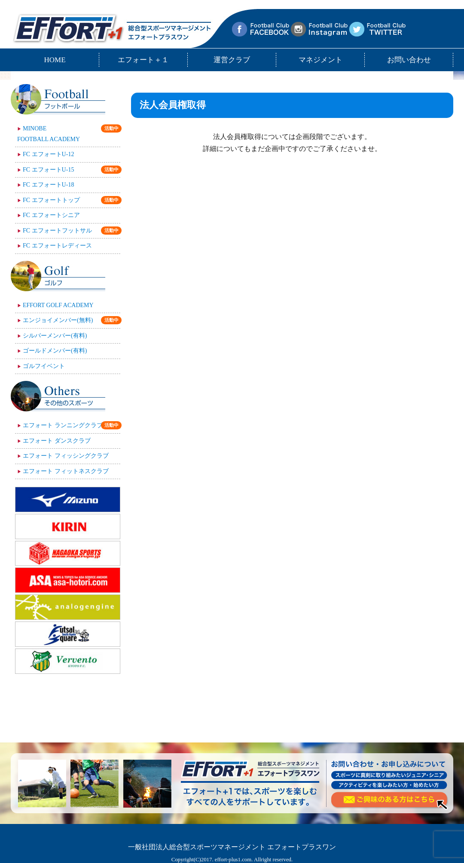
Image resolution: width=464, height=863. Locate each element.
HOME (54, 60)
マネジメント (320, 60)
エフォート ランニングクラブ (71, 425)
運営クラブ (232, 60)
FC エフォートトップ (71, 200)
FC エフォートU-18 (48, 184)
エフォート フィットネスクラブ (66, 471)
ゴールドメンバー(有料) (55, 350)
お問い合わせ (409, 60)
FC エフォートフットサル (71, 230)
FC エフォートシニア (51, 215)
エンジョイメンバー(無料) (71, 320)
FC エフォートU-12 (48, 154)
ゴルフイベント (44, 366)
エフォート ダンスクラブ (57, 441)
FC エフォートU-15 (71, 170)
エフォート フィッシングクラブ (66, 456)
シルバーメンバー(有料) (55, 335)
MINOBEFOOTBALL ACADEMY (68, 133)
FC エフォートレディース (57, 245)
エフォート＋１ (143, 60)
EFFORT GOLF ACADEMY (58, 305)
